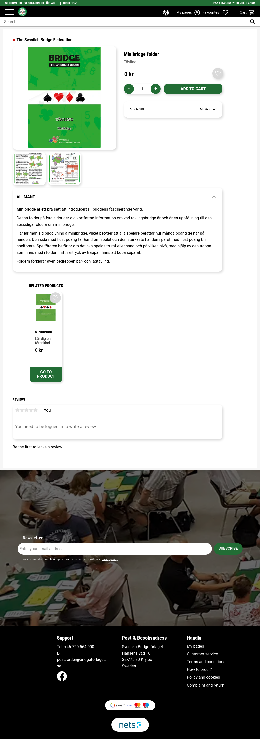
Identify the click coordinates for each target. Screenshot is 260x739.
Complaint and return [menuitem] (205, 685)
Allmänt (26, 196)
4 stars (31, 410)
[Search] (253, 21)
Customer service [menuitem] (202, 654)
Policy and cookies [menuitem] (203, 677)
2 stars (22, 410)
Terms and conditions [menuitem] (206, 662)
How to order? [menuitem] (199, 669)
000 (90, 646)
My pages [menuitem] (195, 646)
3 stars (26, 410)
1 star (17, 410)
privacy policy (109, 559)
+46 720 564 (75, 646)
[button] (9, 12)
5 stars (35, 410)
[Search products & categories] (123, 21)
